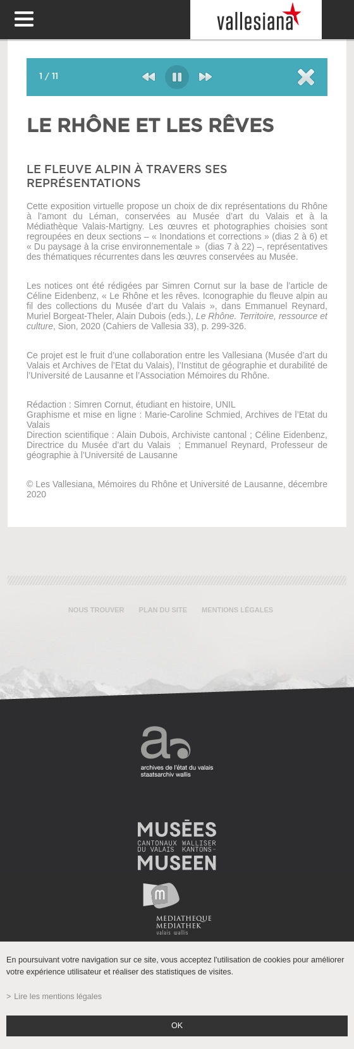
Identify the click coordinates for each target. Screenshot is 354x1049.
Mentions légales (237, 610)
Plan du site (163, 610)
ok (177, 1025)
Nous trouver (96, 610)
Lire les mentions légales (58, 996)
